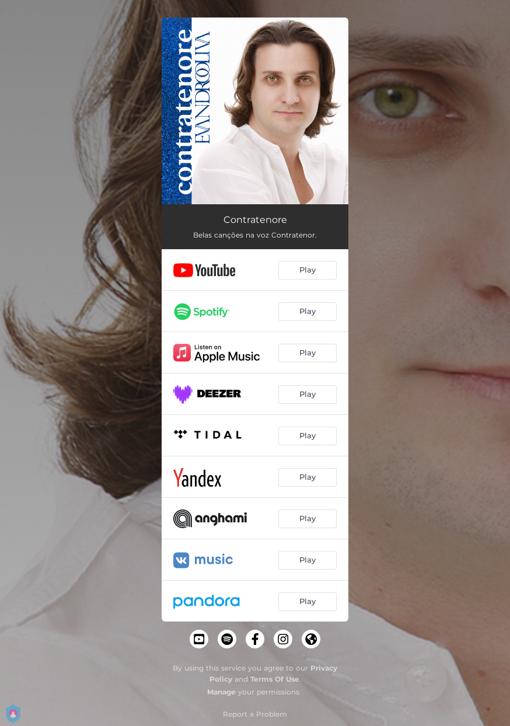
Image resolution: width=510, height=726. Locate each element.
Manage (221, 691)
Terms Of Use (274, 679)
